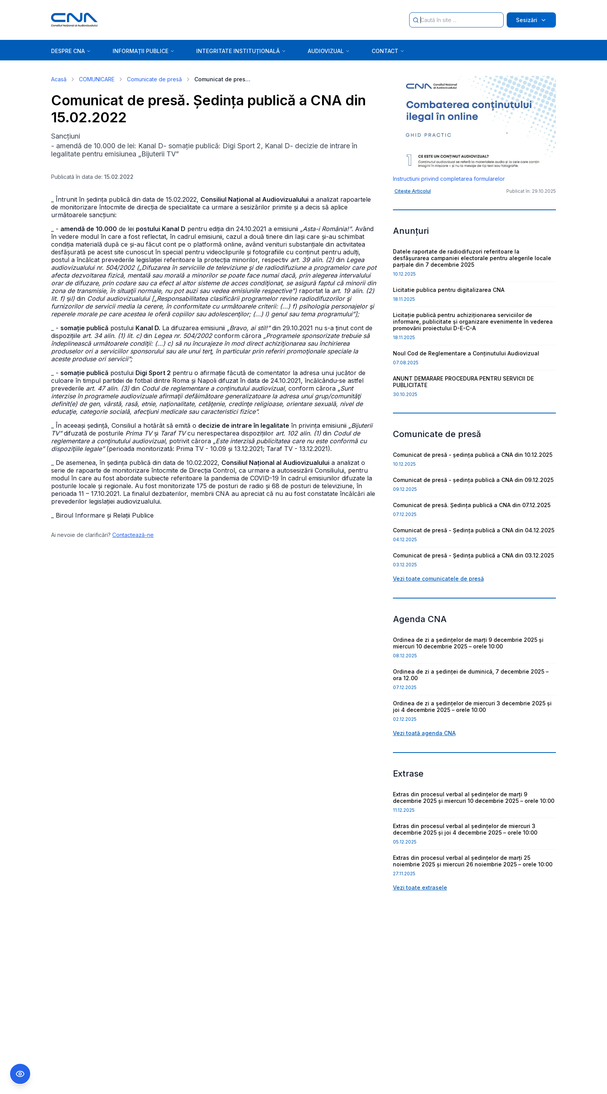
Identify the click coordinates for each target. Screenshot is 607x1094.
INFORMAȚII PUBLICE (144, 51)
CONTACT (388, 51)
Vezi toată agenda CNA (424, 733)
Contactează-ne (133, 535)
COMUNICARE (97, 79)
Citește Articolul (412, 191)
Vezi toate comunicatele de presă (438, 578)
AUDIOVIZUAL (329, 51)
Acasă (59, 79)
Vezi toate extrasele (420, 887)
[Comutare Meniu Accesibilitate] (20, 1074)
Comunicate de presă (154, 79)
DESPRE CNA (71, 51)
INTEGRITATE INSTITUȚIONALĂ (241, 51)
